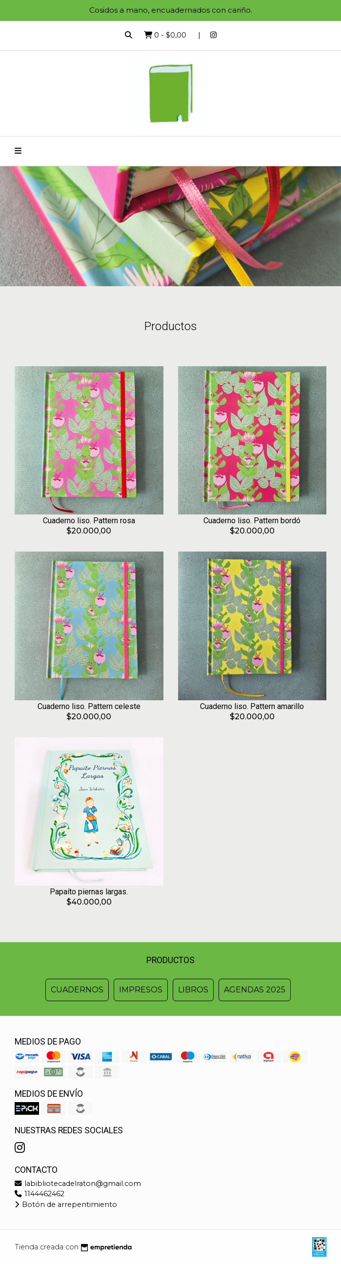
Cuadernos (77, 989)
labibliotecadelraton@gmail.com (78, 1183)
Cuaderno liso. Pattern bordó (252, 520)
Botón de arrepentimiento (66, 1204)
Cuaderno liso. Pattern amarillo (252, 706)
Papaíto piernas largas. (89, 891)
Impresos (140, 989)
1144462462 (39, 1193)
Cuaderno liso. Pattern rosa (89, 520)
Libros (193, 989)
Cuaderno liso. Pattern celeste (89, 706)
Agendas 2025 (254, 989)
